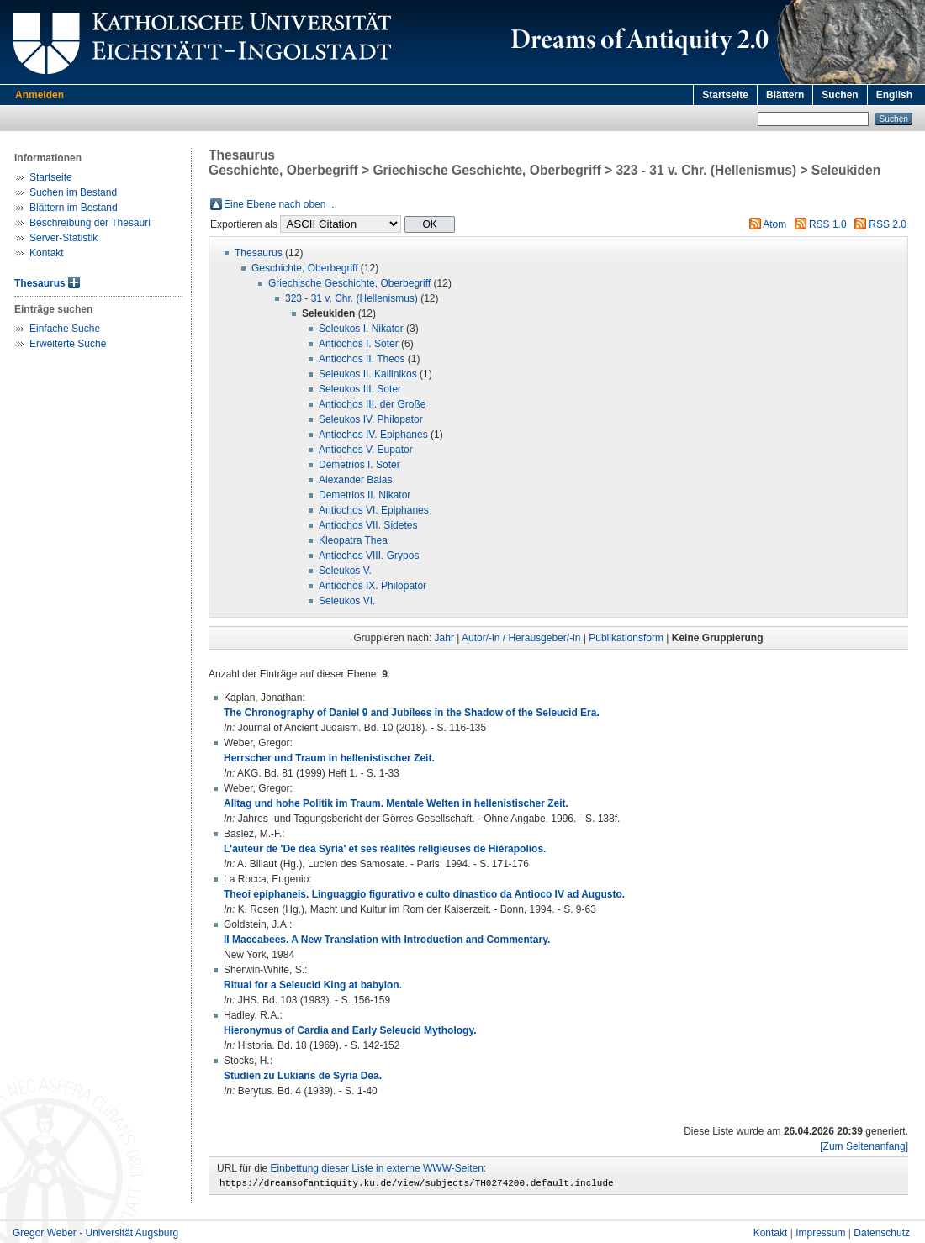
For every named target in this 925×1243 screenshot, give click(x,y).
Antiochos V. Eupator (366, 450)
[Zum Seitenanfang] (864, 1146)
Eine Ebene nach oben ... (280, 204)
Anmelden (39, 95)
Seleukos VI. (347, 601)
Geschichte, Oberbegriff (304, 268)
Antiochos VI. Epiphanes (374, 510)
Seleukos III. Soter (360, 389)
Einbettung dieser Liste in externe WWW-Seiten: (379, 1168)
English (894, 95)
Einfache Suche (64, 328)
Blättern (785, 95)
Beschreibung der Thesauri (90, 223)
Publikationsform (626, 638)
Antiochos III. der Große (372, 404)
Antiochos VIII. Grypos (369, 555)
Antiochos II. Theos (362, 359)
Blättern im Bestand (73, 207)
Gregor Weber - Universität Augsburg (95, 1235)
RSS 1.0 (828, 224)
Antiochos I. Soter (359, 344)
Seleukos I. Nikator (361, 328)
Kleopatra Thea (353, 540)
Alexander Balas (355, 480)
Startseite (725, 95)
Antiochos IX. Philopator (372, 586)
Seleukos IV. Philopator (371, 419)
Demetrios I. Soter (359, 465)
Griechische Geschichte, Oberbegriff (349, 283)
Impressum (820, 1235)
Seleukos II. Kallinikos (368, 374)
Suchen (840, 95)
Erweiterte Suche (67, 344)
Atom (774, 224)
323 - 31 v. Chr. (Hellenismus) (351, 298)
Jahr (444, 638)
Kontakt (46, 253)
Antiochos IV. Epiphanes (373, 434)
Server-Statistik (63, 238)
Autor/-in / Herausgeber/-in (521, 638)
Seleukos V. (345, 571)
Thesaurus (40, 283)
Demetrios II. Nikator (364, 495)
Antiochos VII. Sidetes (368, 525)
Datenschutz (882, 1235)
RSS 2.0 (887, 224)
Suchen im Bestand (73, 192)
